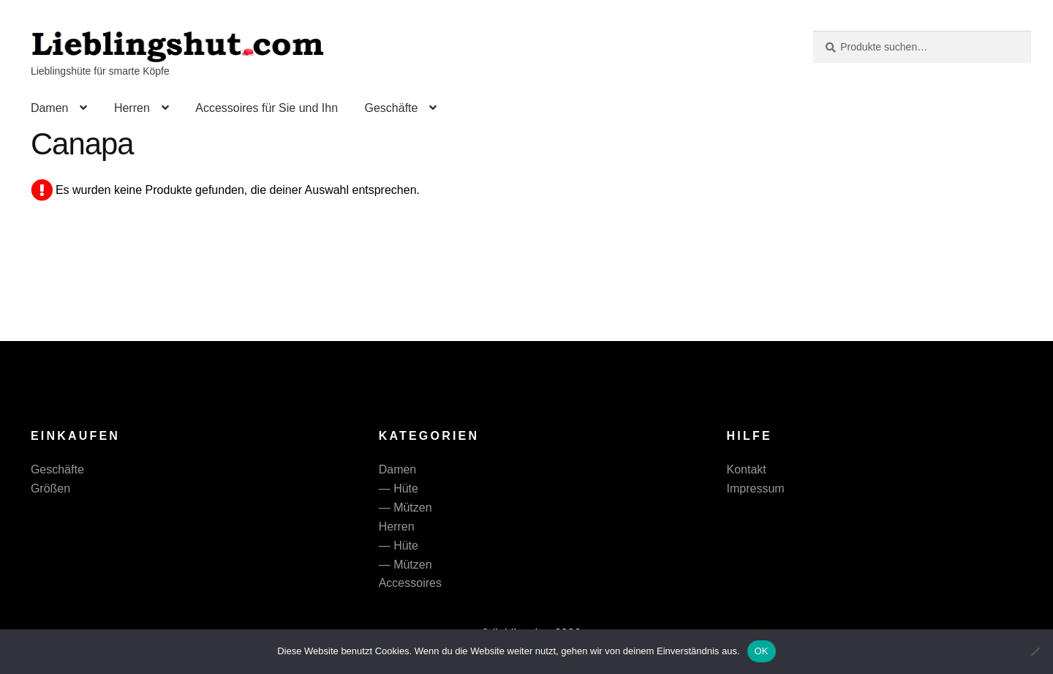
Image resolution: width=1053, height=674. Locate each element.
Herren (132, 108)
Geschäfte (391, 108)
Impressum (756, 488)
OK (762, 650)
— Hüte (398, 488)
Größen (50, 488)
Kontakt (746, 469)
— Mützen (405, 507)
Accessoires (410, 583)
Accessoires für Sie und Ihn (266, 108)
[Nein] (1034, 651)
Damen (50, 108)
